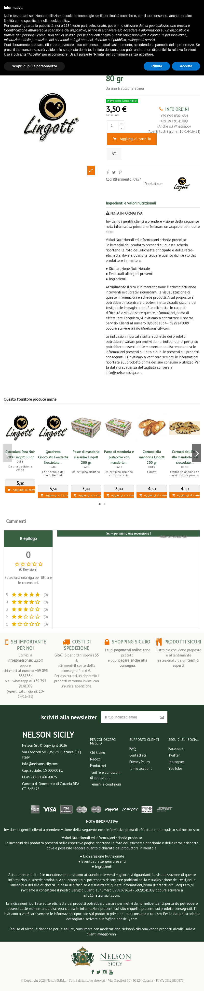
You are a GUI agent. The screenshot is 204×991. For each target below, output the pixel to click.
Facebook (175, 748)
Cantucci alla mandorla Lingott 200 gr (151, 457)
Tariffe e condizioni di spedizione (105, 775)
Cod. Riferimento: (119, 179)
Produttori (98, 765)
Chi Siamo (97, 752)
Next (196, 453)
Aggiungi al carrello (131, 138)
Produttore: (154, 183)
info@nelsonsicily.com (25, 660)
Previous (7, 453)
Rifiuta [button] (156, 66)
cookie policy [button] (59, 21)
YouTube (175, 768)
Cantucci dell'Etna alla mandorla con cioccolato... (184, 457)
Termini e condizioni (105, 784)
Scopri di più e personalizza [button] (34, 66)
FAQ (132, 748)
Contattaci (137, 755)
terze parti (80, 26)
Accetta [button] (186, 66)
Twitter (174, 755)
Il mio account (140, 768)
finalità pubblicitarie (115, 35)
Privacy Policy (139, 761)
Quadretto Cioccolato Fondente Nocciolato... (53, 457)
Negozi (95, 759)
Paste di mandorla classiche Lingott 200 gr (86, 457)
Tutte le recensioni (173, 536)
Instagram (176, 761)
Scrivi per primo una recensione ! (128, 533)
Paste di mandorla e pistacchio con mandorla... (119, 457)
